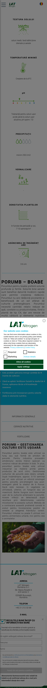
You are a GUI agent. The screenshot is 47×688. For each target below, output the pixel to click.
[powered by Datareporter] (44, 322)
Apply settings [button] (23, 367)
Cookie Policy (30, 347)
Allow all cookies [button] (23, 362)
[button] (29, 357)
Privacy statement (16, 347)
